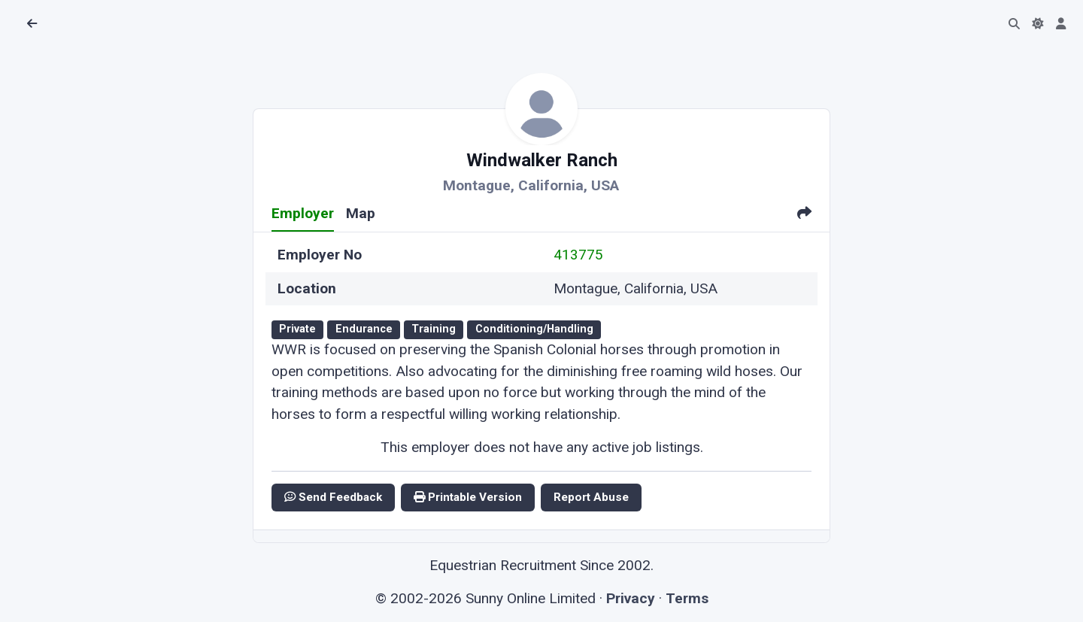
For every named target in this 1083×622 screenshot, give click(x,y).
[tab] (804, 214)
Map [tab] (360, 213)
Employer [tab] (303, 213)
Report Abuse (591, 497)
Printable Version (468, 497)
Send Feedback (333, 497)
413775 (578, 254)
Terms (687, 598)
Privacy (630, 598)
